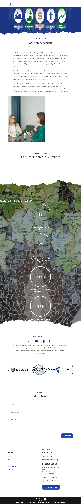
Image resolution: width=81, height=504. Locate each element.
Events (10, 469)
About (10, 460)
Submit (67, 436)
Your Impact (12, 466)
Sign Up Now (51, 487)
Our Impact (12, 463)
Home (10, 456)
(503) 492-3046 (47, 456)
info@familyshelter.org (50, 460)
